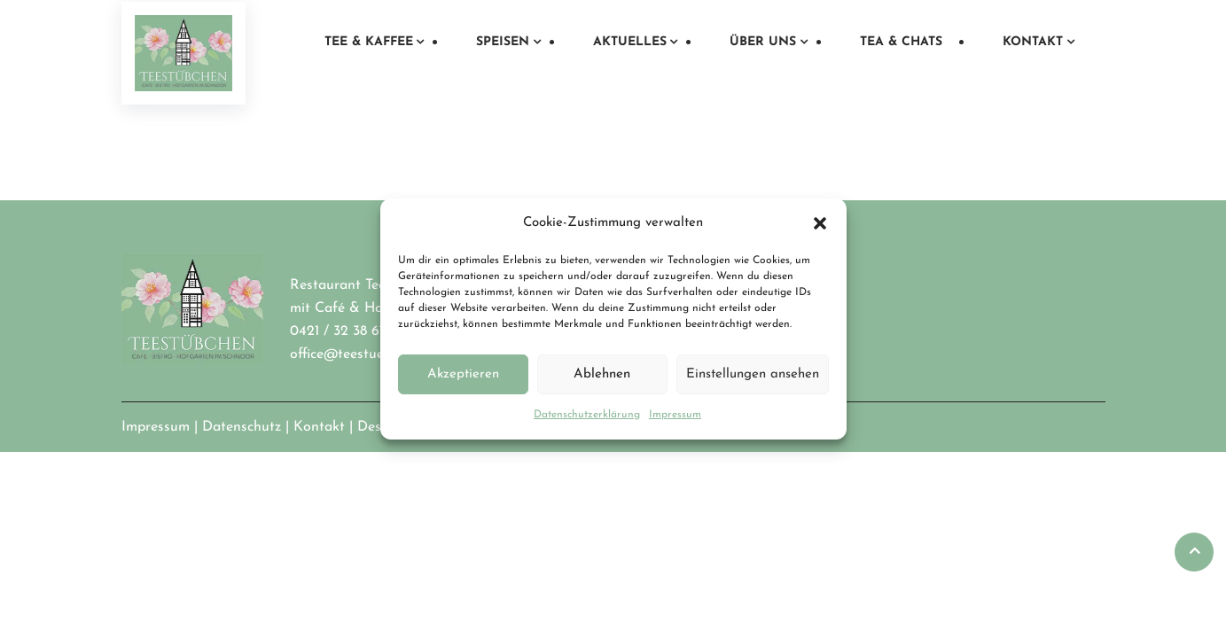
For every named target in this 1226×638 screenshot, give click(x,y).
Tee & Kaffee (368, 42)
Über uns (763, 42)
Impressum (675, 414)
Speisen (502, 42)
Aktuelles (630, 42)
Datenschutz (241, 427)
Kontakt (1033, 42)
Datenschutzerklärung (587, 414)
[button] (820, 223)
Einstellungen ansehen (752, 374)
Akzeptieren (463, 374)
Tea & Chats (901, 42)
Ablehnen (602, 374)
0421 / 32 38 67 (338, 331)
